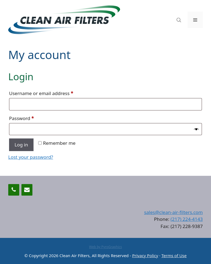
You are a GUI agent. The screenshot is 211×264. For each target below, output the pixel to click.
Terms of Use (174, 255)
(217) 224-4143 (187, 219)
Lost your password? (30, 157)
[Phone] (13, 190)
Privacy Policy (145, 255)
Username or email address (51, 92)
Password (31, 117)
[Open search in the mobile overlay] (179, 20)
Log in (21, 144)
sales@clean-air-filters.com (173, 212)
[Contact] (26, 190)
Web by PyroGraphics (105, 246)
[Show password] (196, 129)
